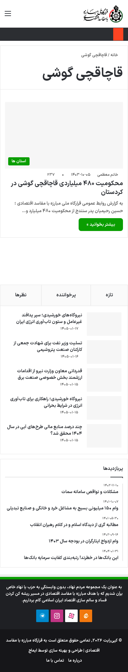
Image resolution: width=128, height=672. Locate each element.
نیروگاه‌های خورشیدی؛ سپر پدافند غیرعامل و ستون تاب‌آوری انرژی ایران (49, 318)
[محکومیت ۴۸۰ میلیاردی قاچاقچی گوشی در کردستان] (64, 135)
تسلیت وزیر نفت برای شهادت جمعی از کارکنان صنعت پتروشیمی (48, 346)
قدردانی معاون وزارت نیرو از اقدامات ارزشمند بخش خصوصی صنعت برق (49, 374)
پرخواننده (66, 295)
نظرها (20, 295)
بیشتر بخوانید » (100, 224)
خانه (116, 55)
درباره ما (75, 661)
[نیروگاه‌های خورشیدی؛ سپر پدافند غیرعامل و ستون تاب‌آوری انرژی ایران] (104, 324)
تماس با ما (55, 661)
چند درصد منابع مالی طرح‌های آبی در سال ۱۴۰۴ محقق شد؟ (44, 430)
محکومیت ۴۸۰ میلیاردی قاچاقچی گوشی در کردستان (67, 188)
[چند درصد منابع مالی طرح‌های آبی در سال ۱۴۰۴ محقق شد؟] (104, 436)
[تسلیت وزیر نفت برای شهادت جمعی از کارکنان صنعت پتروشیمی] (104, 352)
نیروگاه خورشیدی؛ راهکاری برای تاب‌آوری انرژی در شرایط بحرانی (46, 402)
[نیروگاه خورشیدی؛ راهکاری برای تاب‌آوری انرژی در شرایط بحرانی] (104, 408)
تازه (109, 295)
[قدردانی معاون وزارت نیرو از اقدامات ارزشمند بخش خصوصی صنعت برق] (104, 380)
